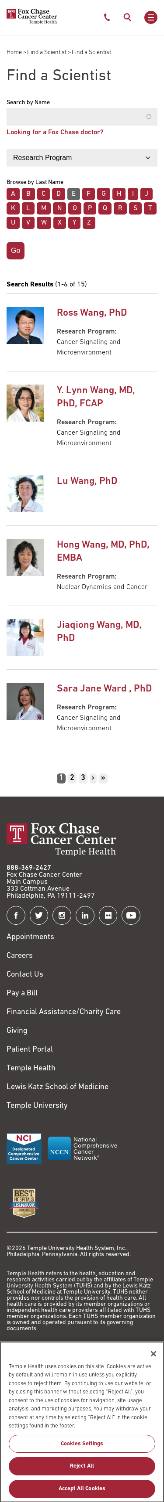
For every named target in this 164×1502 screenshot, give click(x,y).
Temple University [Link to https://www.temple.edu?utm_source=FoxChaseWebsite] (37, 1106)
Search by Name (28, 103)
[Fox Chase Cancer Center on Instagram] (61, 915)
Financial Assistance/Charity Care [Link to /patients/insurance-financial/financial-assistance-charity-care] (64, 1012)
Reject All (82, 1470)
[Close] (153, 1357)
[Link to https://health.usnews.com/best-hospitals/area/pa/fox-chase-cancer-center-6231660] (24, 1203)
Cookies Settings (82, 1448)
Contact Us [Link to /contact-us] (25, 975)
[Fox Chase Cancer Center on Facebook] (16, 915)
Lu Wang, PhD (87, 482)
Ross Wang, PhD (92, 313)
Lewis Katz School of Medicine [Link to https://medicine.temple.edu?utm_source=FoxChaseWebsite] (57, 1087)
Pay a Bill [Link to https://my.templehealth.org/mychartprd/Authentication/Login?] (22, 993)
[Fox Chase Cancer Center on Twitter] (39, 915)
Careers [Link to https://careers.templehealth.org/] (20, 956)
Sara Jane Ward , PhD (104, 689)
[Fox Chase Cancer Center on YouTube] (131, 915)
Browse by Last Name (35, 183)
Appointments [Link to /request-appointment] (30, 937)
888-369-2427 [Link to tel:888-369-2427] (29, 868)
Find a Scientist (46, 52)
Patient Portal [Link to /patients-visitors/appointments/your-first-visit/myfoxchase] (30, 1050)
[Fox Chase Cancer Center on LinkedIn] (85, 915)
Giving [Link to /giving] (17, 1031)
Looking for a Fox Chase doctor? (55, 132)
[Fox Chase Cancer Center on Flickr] (108, 915)
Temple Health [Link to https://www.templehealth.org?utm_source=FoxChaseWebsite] (31, 1068)
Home (14, 52)
